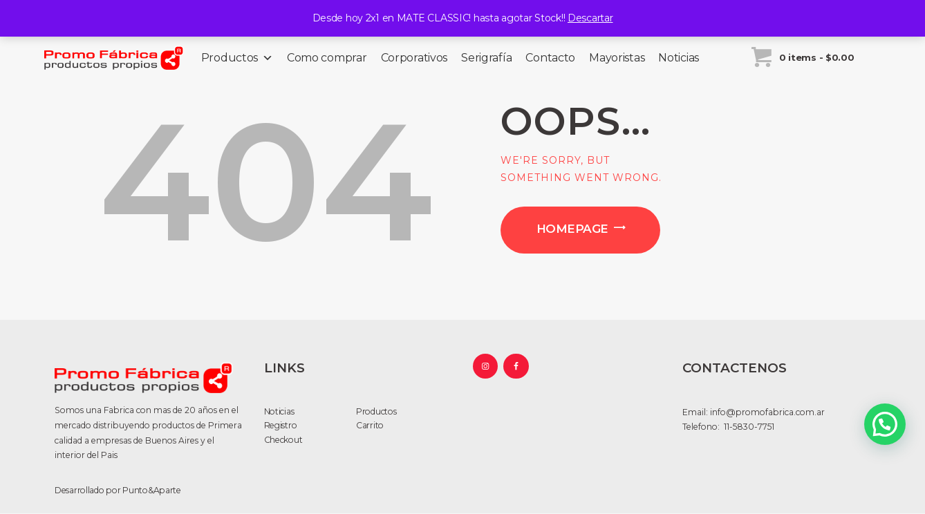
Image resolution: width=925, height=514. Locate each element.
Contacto (550, 57)
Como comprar (327, 57)
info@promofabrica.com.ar (767, 412)
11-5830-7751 (748, 426)
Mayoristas (616, 57)
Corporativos (414, 57)
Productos (237, 58)
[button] (885, 424)
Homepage (572, 229)
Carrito (370, 425)
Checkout (283, 440)
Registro (280, 425)
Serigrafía (486, 57)
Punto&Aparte (151, 490)
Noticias (678, 57)
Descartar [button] (590, 18)
